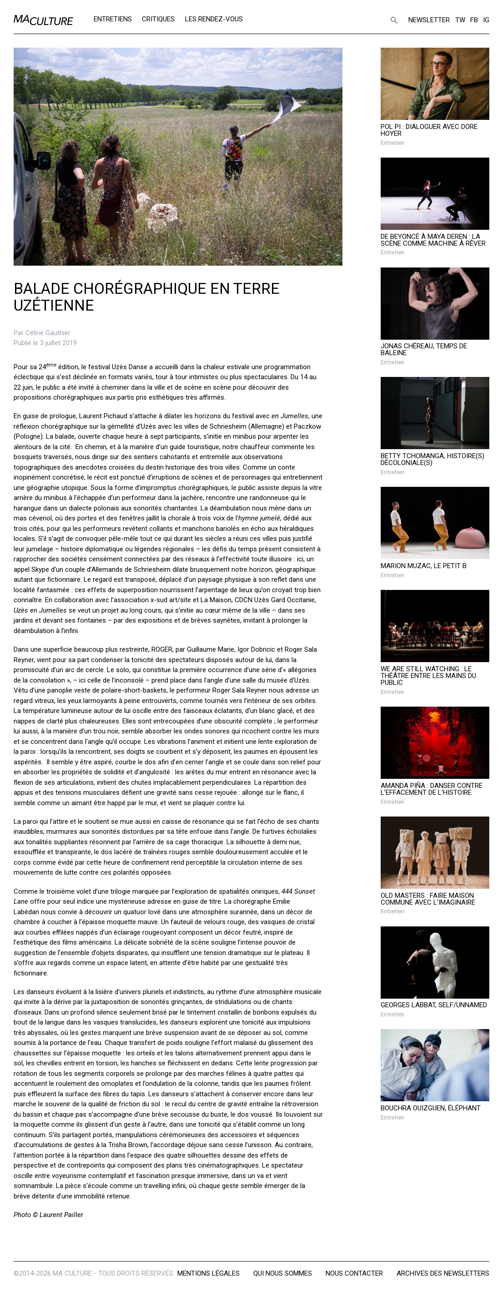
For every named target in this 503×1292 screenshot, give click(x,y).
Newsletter (429, 20)
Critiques (158, 19)
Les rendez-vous (214, 19)
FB (474, 20)
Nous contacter (354, 1273)
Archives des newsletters (443, 1273)
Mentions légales (208, 1273)
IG (486, 20)
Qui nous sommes (282, 1273)
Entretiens (113, 19)
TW (460, 20)
